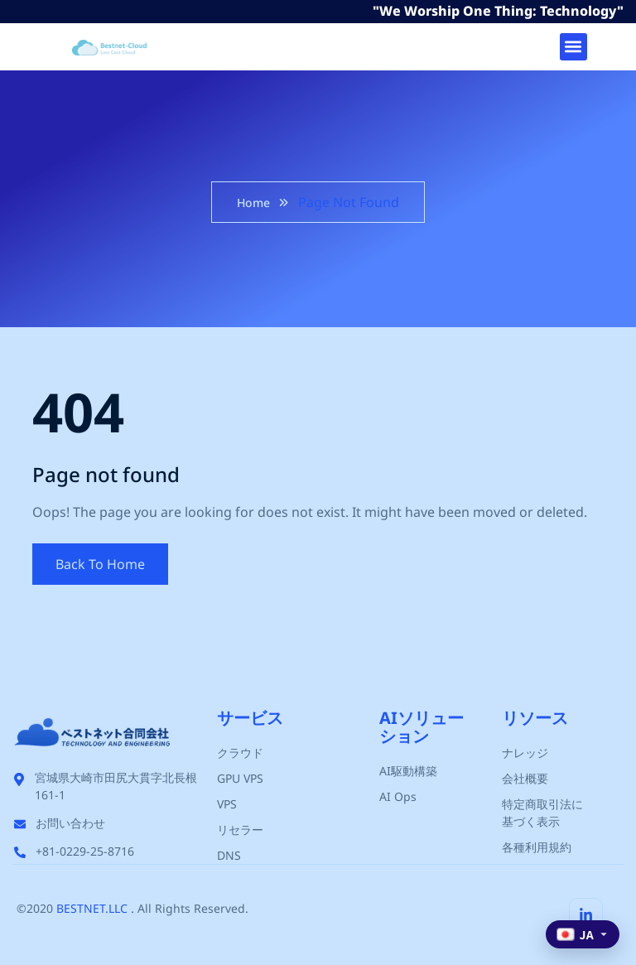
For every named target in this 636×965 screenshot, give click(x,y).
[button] (573, 46)
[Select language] (583, 934)
